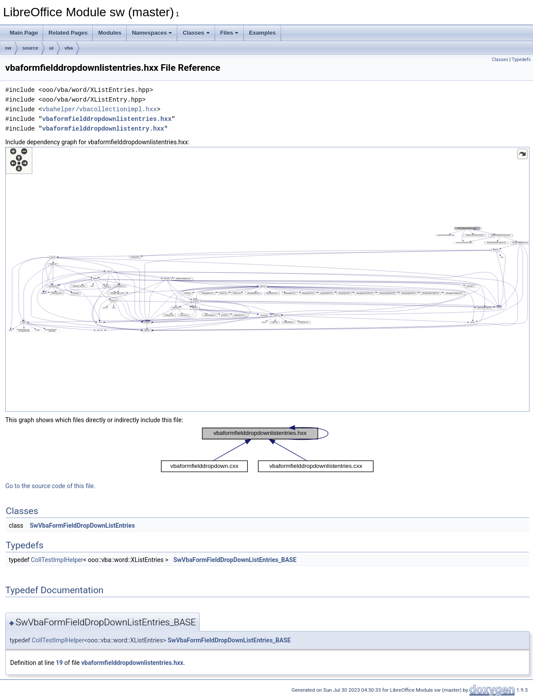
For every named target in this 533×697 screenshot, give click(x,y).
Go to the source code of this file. (50, 485)
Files (229, 32)
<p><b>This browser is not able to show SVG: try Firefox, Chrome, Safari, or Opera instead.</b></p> (267, 279)
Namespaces (152, 32)
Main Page (24, 32)
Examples (262, 32)
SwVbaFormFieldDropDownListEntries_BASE (234, 559)
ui (51, 48)
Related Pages (68, 32)
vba (69, 48)
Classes (196, 32)
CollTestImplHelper (57, 559)
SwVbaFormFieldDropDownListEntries (82, 525)
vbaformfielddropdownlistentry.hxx (103, 128)
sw (8, 48)
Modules (109, 32)
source (30, 48)
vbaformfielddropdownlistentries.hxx (107, 119)
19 (59, 662)
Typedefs (521, 59)
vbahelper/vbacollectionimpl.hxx (99, 109)
